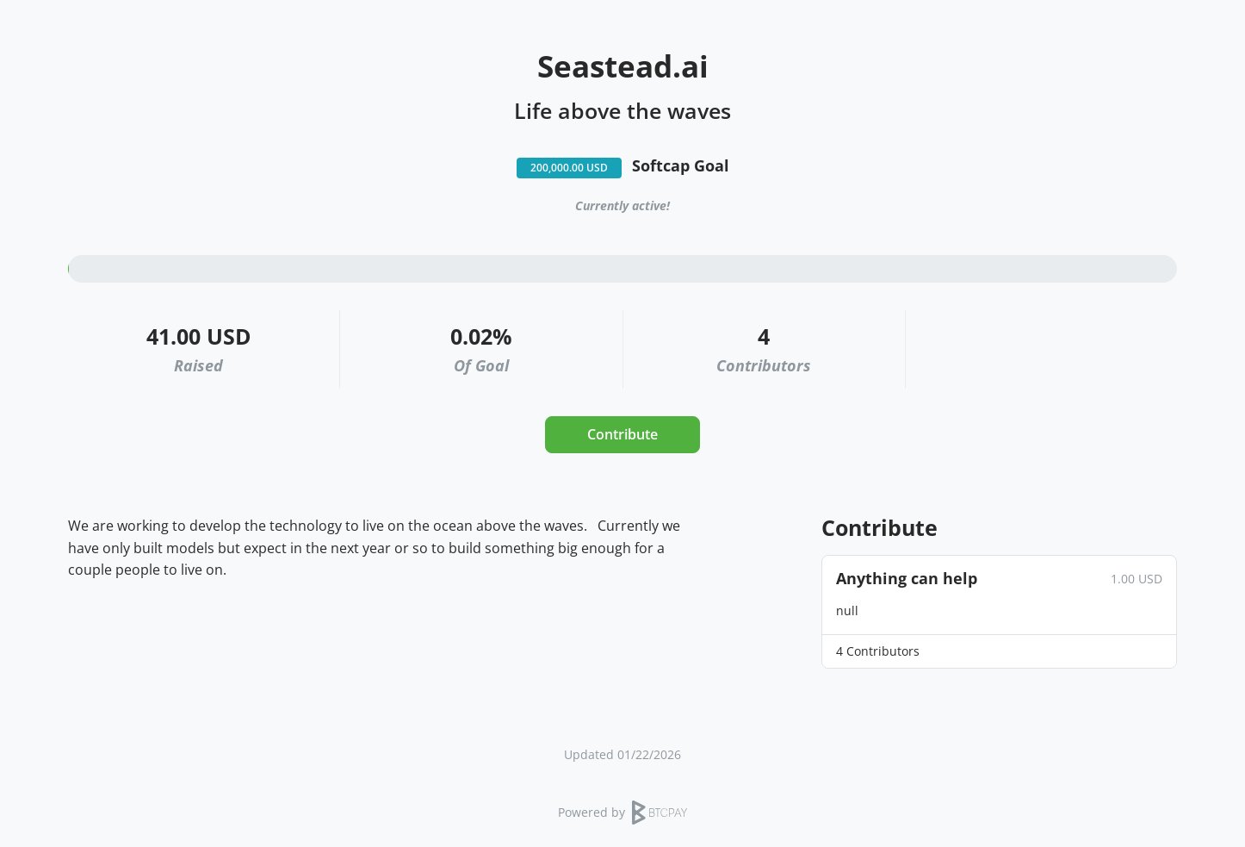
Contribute (622, 434)
